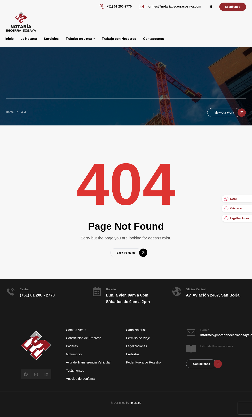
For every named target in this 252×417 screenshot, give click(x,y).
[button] (210, 6)
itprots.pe (135, 402)
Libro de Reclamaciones (216, 346)
